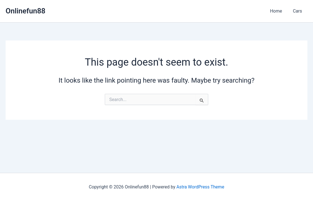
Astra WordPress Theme (200, 187)
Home (279, 11)
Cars (298, 11)
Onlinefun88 (25, 11)
